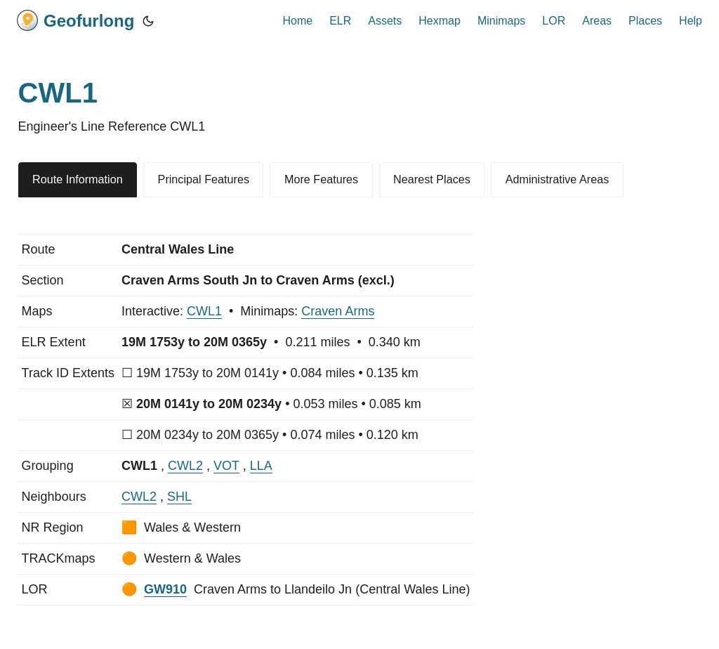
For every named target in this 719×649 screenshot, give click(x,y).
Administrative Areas (557, 179)
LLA (261, 466)
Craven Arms (337, 311)
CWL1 (204, 311)
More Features (321, 179)
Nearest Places (431, 179)
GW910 (165, 589)
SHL (179, 497)
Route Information (77, 179)
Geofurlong (75, 20)
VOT (226, 466)
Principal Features (203, 179)
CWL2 (185, 466)
